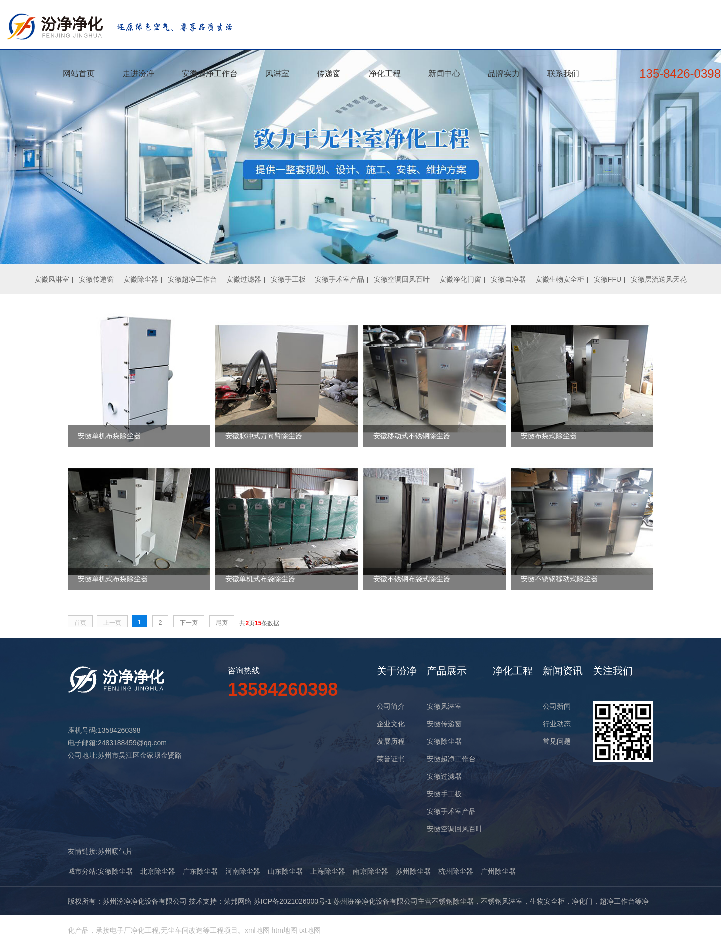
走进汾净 (138, 73)
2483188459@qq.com (132, 743)
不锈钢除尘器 (453, 901)
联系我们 (563, 73)
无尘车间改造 (182, 930)
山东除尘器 (285, 871)
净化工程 (385, 73)
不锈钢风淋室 (502, 901)
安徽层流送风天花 (659, 279)
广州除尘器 (498, 871)
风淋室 (277, 73)
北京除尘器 (157, 871)
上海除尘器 (327, 871)
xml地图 (257, 930)
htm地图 (284, 930)
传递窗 (329, 73)
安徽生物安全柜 (559, 279)
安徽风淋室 (51, 279)
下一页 (189, 622)
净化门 (582, 901)
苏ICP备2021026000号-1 (293, 901)
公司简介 (391, 706)
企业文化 (391, 724)
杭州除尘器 (455, 871)
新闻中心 (444, 73)
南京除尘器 (370, 871)
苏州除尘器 (413, 871)
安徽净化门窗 (460, 279)
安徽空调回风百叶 (402, 279)
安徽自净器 (508, 279)
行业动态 (557, 724)
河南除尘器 (242, 871)
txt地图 (310, 930)
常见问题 (557, 741)
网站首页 (79, 73)
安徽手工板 (288, 279)
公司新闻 (557, 706)
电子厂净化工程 (134, 930)
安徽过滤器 (243, 279)
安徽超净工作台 (210, 73)
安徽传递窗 (96, 279)
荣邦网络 (238, 901)
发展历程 (391, 741)
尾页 (222, 622)
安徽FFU (607, 279)
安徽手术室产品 (339, 279)
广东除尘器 (200, 871)
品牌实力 (504, 73)
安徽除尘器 (140, 279)
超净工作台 (617, 901)
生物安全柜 (547, 901)
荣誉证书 (391, 759)
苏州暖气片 (115, 851)
